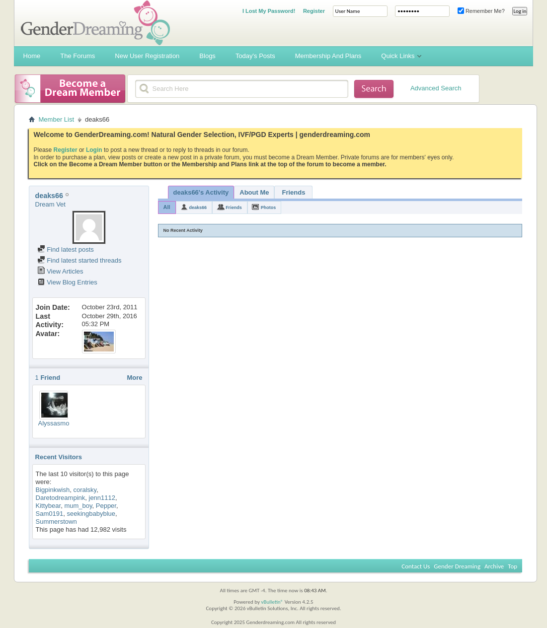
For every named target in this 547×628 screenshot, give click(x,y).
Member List (57, 119)
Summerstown (56, 521)
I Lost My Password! (268, 11)
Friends (294, 192)
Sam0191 (50, 513)
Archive (494, 566)
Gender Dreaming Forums (95, 22)
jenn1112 (102, 497)
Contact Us (415, 566)
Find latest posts (65, 249)
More (134, 377)
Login (94, 149)
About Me (254, 192)
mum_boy (78, 505)
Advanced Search (436, 88)
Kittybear (48, 505)
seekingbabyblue (91, 513)
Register (314, 11)
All (166, 207)
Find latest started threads (79, 260)
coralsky (84, 489)
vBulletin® (272, 602)
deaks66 (198, 207)
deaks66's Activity (201, 192)
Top (512, 566)
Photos (268, 207)
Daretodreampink (60, 497)
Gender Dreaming (457, 566)
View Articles (60, 271)
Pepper (106, 505)
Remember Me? (481, 11)
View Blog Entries (67, 282)
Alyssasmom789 (61, 423)
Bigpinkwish (53, 489)
